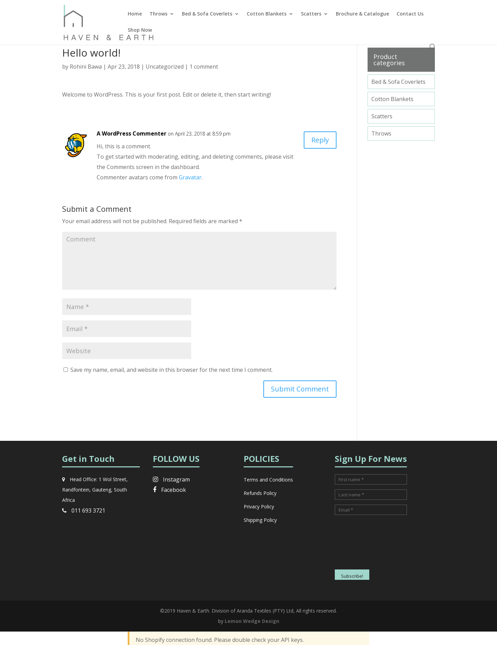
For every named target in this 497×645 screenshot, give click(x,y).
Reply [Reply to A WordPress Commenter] (320, 140)
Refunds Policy (260, 493)
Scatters (311, 14)
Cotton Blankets (266, 14)
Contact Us (410, 14)
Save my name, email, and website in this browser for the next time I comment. (171, 370)
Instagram (171, 479)
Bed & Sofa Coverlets (207, 14)
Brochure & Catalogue (362, 14)
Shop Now (140, 30)
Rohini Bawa (86, 66)
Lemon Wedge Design (252, 621)
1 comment (203, 66)
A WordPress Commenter (131, 133)
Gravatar (190, 177)
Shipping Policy (260, 520)
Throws (158, 14)
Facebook (169, 490)
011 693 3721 (83, 510)
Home (135, 14)
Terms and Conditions (268, 479)
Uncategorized (165, 66)
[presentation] (363, 544)
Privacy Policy (259, 506)
